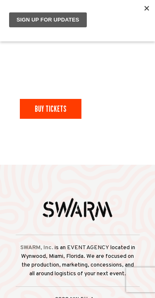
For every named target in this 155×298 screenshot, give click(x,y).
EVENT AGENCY (88, 247)
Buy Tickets (51, 108)
